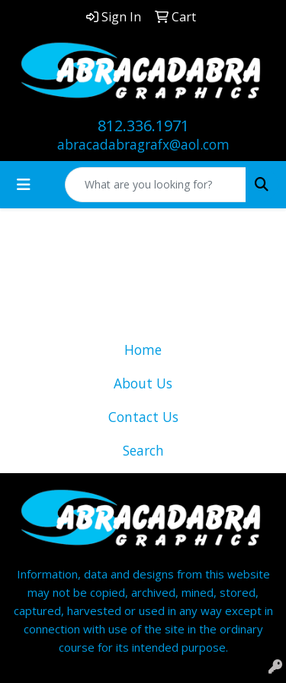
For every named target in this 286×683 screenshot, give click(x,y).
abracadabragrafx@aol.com (143, 144)
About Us (143, 383)
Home (143, 349)
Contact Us (143, 417)
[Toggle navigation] (24, 184)
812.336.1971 (143, 125)
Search (143, 450)
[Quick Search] (155, 184)
